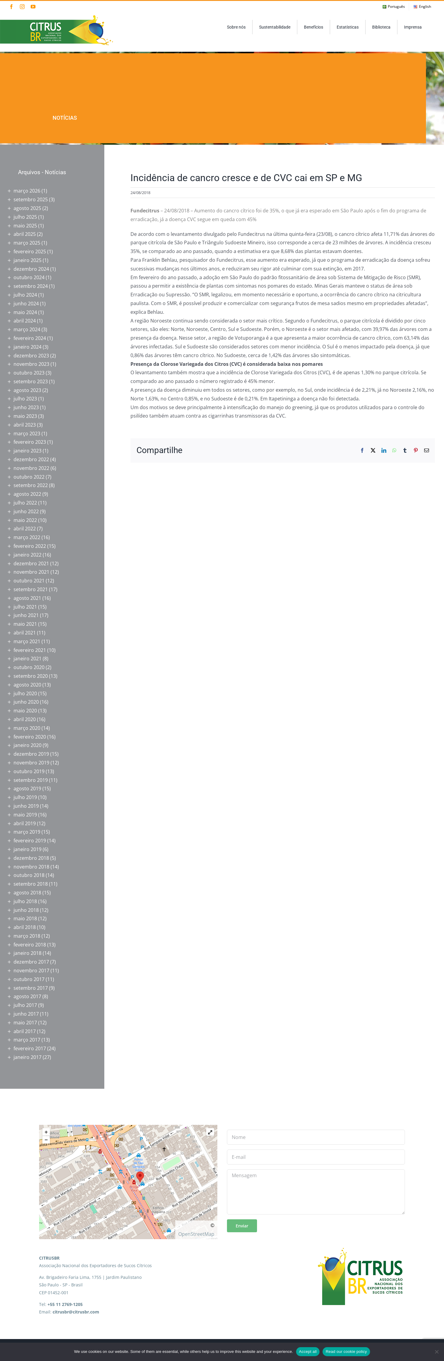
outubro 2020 (29, 667)
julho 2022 (25, 502)
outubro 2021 (29, 580)
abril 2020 (25, 719)
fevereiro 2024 (30, 338)
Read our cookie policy (346, 1351)
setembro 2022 (31, 485)
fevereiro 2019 (30, 840)
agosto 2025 (27, 208)
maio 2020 (25, 710)
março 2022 (27, 537)
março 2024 (27, 329)
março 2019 (27, 832)
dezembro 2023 (31, 355)
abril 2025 (25, 234)
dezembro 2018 (31, 858)
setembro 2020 (31, 676)
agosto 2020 (27, 684)
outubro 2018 (29, 875)
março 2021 (27, 641)
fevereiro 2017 (30, 1048)
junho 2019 (26, 806)
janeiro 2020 (27, 745)
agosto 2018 (27, 892)
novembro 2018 (31, 866)
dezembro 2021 (31, 563)
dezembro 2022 (31, 459)
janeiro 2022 (27, 554)
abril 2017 (25, 1031)
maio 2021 (25, 624)
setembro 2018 (31, 884)
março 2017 (27, 1039)
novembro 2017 (31, 970)
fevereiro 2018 (30, 944)
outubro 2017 (29, 979)
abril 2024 (25, 320)
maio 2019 (25, 814)
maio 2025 (25, 225)
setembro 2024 (31, 286)
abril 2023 (25, 424)
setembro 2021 (31, 589)
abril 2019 (25, 823)
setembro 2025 (31, 199)
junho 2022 (26, 511)
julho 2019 (25, 797)
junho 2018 (26, 910)
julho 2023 (25, 398)
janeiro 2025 (27, 260)
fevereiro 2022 (30, 546)
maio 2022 (25, 520)
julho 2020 (25, 693)
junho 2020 (26, 702)
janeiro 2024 (27, 347)
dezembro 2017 (31, 961)
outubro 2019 (29, 771)
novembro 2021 (31, 572)
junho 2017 (26, 1014)
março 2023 (27, 433)
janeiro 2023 (27, 450)
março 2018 (27, 936)
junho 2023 (26, 407)
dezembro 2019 (31, 754)
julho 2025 (25, 217)
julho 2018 (25, 901)
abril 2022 (25, 528)
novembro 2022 (31, 468)
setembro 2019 (31, 780)
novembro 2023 (31, 364)
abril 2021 (25, 632)
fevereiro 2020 (30, 736)
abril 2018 (25, 927)
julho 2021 (25, 606)
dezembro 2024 (31, 269)
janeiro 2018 (27, 953)
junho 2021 (26, 615)
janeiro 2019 (27, 849)
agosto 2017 (27, 996)
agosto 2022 (27, 494)
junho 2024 (26, 303)
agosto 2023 (27, 390)
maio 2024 (25, 312)
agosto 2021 (27, 598)
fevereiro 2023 (30, 442)
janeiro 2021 (27, 658)
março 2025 (27, 242)
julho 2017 (25, 1005)
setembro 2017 (31, 988)
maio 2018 (25, 918)
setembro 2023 (31, 381)
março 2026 (27, 190)
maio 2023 (25, 416)
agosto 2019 (27, 788)
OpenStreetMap (196, 1234)
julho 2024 (25, 295)
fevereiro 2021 (30, 650)
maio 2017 (25, 1022)
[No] (436, 1352)
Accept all (308, 1351)
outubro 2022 (29, 477)
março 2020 (27, 728)
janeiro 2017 (27, 1057)
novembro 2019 (31, 762)
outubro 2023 (29, 372)
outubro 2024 (29, 277)
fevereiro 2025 (30, 251)
